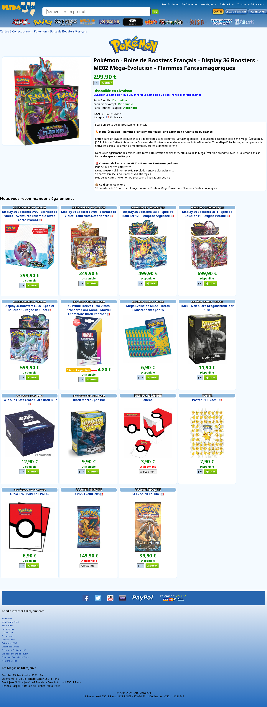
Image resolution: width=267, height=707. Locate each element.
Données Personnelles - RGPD (15, 653)
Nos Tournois (7, 625)
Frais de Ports (7, 632)
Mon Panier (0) (170, 4)
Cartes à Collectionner (15, 31)
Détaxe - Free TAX (9, 643)
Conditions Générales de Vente (15, 657)
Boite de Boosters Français (68, 31)
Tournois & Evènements (251, 4)
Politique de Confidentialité (14, 650)
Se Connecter (189, 4)
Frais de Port (227, 4)
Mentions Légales (9, 660)
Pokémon (40, 31)
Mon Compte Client (10, 622)
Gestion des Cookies (10, 646)
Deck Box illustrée (147, 396)
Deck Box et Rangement (29, 395)
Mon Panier (7, 618)
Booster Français (89, 490)
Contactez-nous (8, 639)
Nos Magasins (208, 4)
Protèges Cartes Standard (89, 301)
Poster (207, 396)
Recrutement (7, 636)
